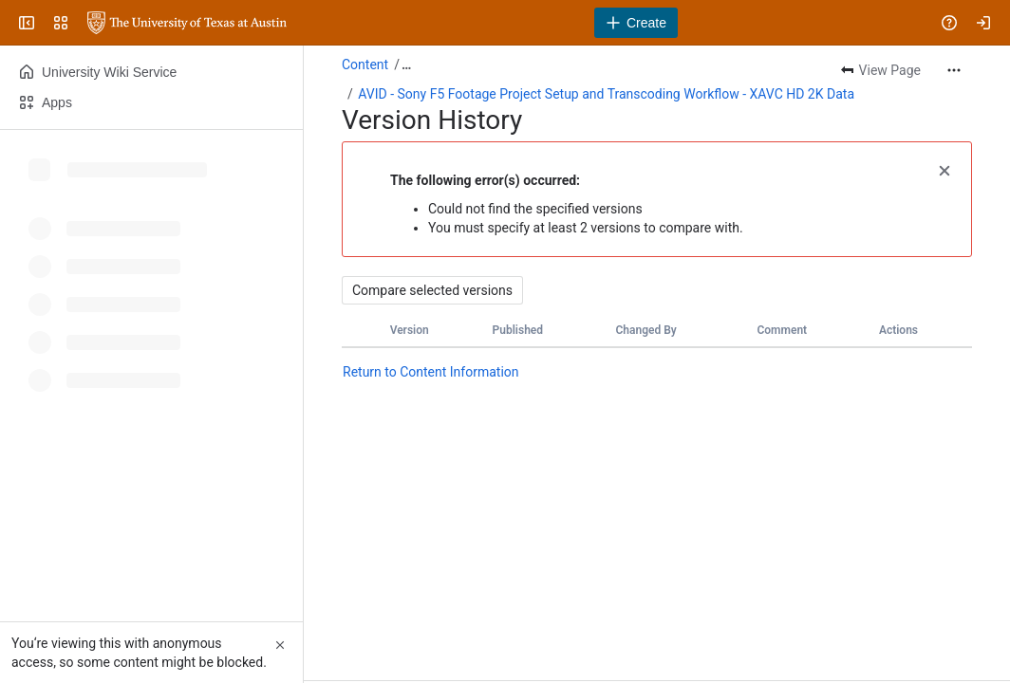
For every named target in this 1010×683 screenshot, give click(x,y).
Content (365, 64)
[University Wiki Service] (187, 23)
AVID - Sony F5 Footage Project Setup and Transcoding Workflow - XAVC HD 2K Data (606, 94)
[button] (944, 168)
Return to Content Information (431, 371)
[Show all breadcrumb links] (406, 64)
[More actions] (954, 70)
